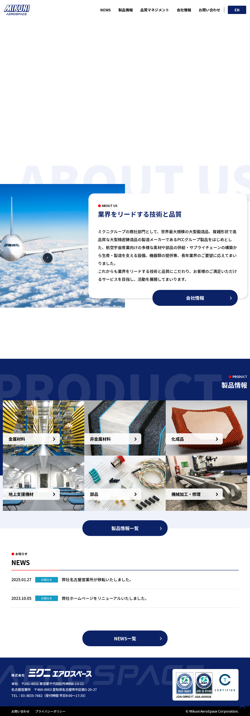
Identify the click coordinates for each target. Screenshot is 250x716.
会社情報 (184, 9)
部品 (94, 494)
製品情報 (125, 9)
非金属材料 (100, 439)
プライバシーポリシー (50, 711)
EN (237, 9)
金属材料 (17, 439)
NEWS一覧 (125, 638)
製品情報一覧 (125, 528)
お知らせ (46, 580)
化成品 (177, 439)
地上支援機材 (21, 494)
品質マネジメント (154, 9)
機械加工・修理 (186, 494)
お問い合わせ (209, 9)
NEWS (105, 9)
